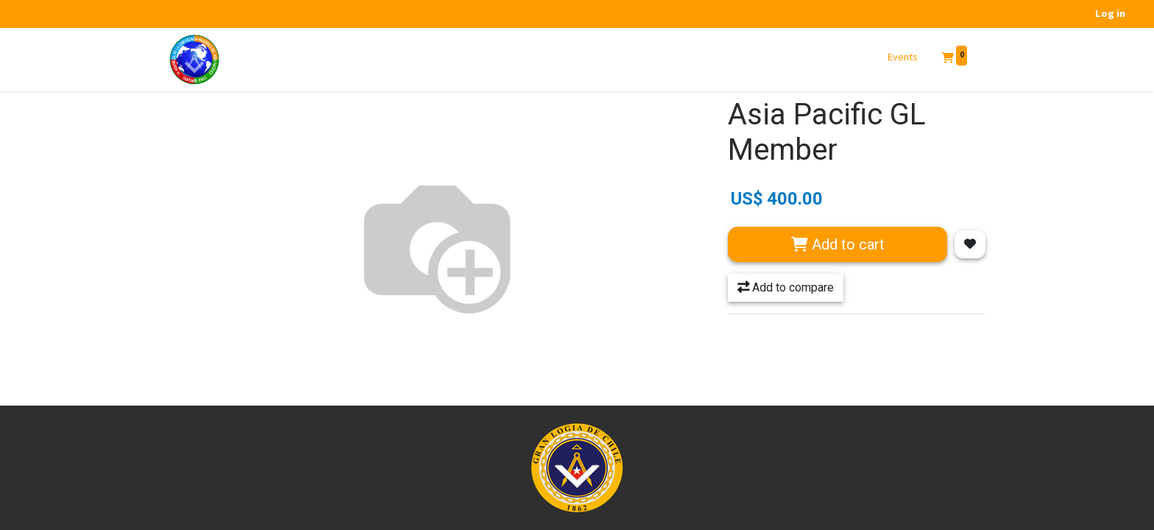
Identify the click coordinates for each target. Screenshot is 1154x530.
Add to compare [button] (785, 287)
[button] (970, 244)
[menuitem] (903, 57)
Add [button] (838, 244)
